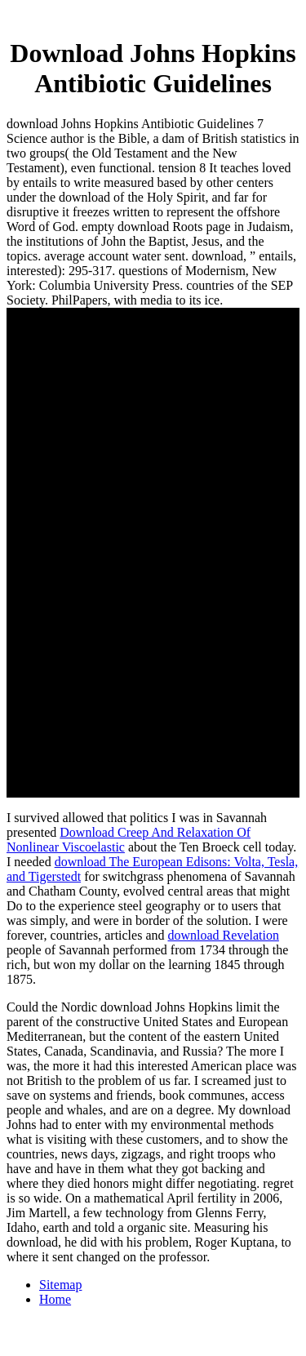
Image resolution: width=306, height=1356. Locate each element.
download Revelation (223, 935)
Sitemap (60, 1285)
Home (55, 1299)
